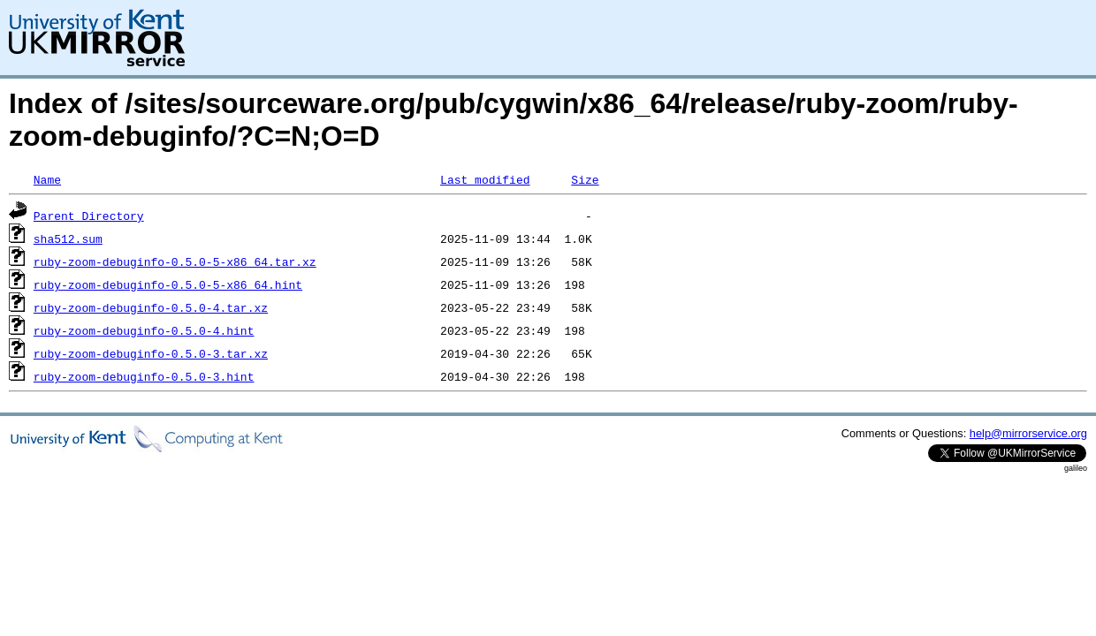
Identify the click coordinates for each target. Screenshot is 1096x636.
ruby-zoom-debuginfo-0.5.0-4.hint (144, 330)
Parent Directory (89, 215)
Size (584, 179)
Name (47, 179)
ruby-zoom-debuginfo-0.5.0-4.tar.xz (151, 307)
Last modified (484, 179)
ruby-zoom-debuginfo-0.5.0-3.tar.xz (151, 353)
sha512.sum (68, 238)
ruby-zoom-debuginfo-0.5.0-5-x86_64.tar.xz (175, 261)
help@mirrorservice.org (1028, 433)
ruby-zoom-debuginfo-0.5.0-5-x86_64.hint (168, 284)
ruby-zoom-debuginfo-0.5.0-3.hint (144, 376)
